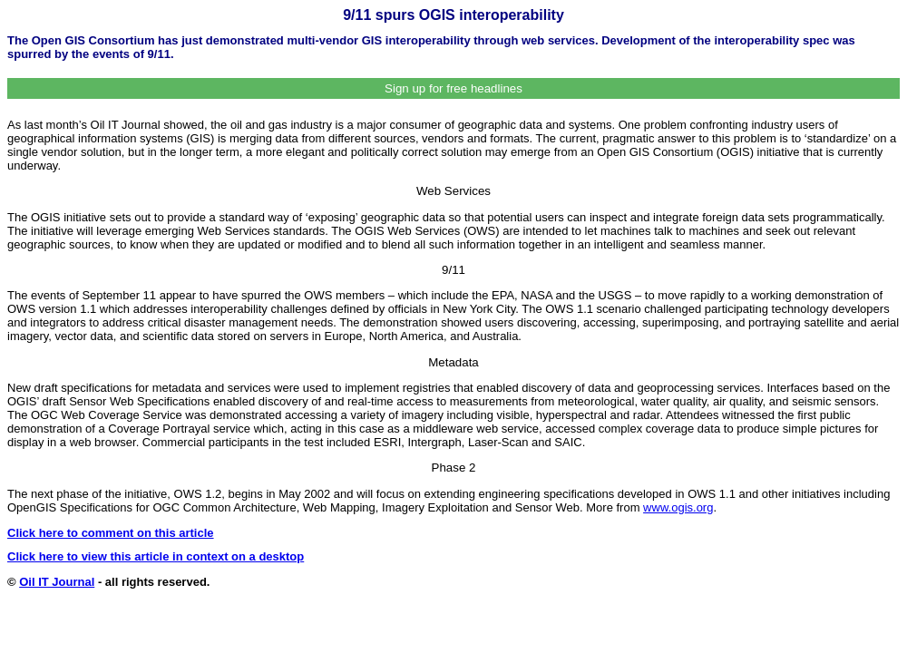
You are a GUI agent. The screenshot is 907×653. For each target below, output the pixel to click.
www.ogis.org (678, 507)
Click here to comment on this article (110, 533)
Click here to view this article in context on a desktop (155, 556)
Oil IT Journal (56, 582)
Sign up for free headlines (453, 88)
